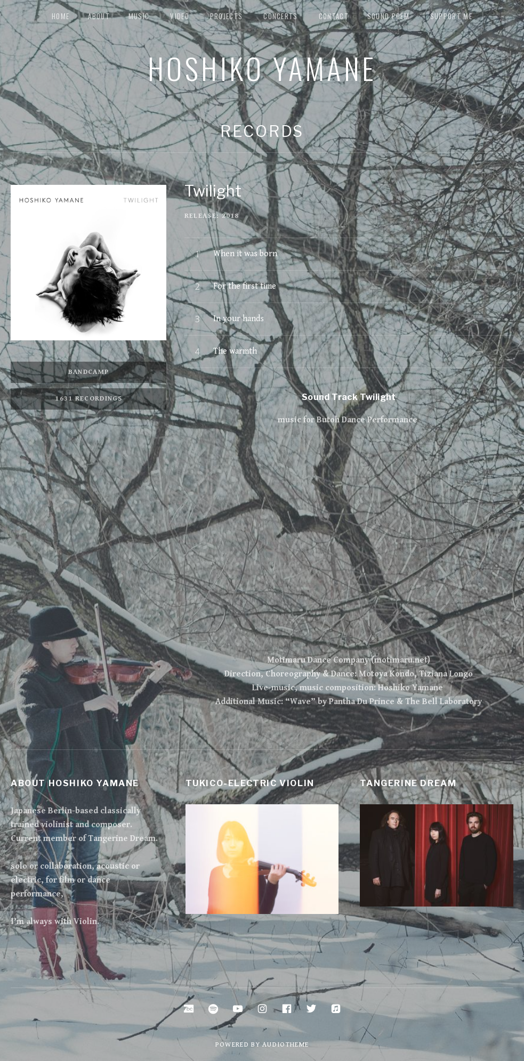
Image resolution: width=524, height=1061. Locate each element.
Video (179, 16)
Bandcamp (88, 372)
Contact (334, 16)
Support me (451, 16)
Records (262, 131)
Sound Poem (388, 16)
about (99, 16)
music (139, 16)
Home (60, 16)
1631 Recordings (89, 399)
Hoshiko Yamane (262, 67)
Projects (226, 16)
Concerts (280, 16)
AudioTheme (285, 1045)
